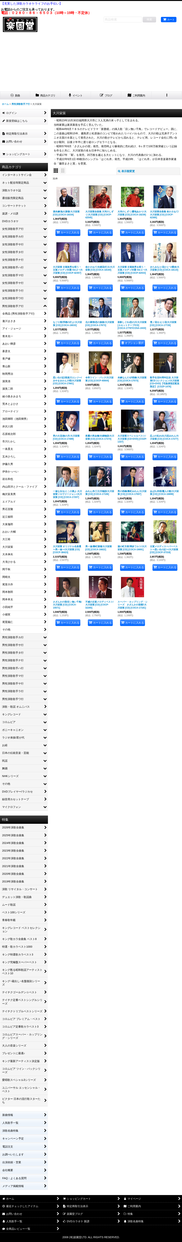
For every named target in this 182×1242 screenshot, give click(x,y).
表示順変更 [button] (126, 171)
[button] (167, 95)
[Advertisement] (91, 63)
